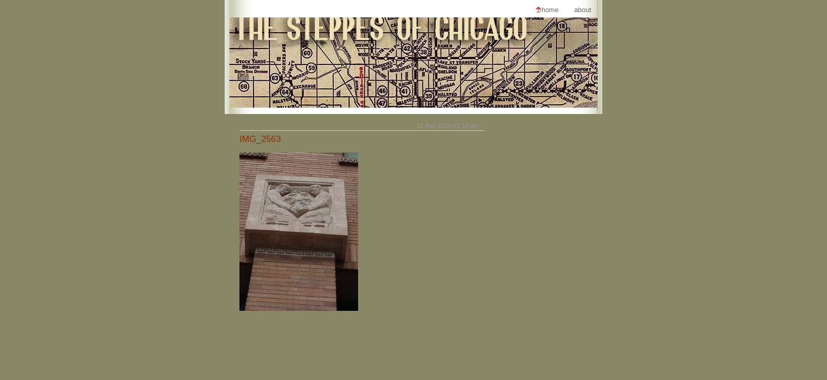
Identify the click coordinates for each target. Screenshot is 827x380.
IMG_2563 (260, 139)
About (582, 10)
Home (550, 10)
